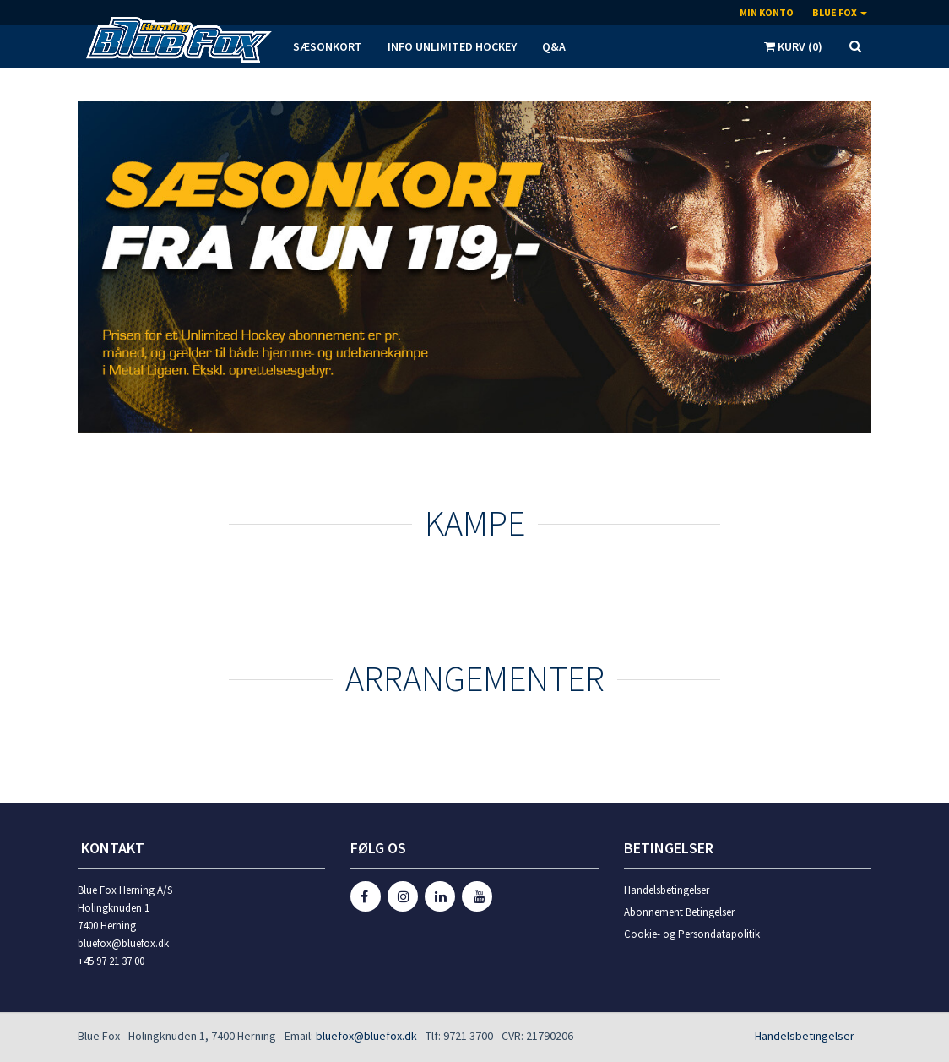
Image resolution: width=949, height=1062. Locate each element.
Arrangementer (475, 678)
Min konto (767, 12)
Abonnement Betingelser (679, 912)
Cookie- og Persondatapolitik (692, 934)
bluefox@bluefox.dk (366, 1035)
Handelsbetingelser (666, 890)
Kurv (793, 46)
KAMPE (475, 523)
